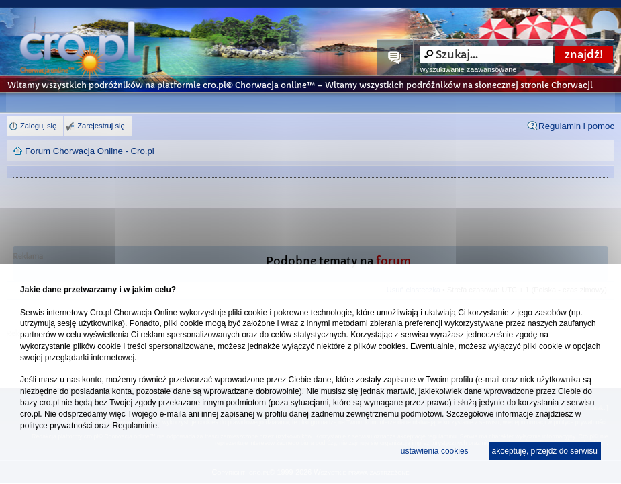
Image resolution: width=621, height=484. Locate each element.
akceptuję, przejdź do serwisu (545, 451)
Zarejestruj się (100, 126)
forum (393, 261)
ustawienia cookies (435, 451)
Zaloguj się (38, 126)
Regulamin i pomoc (576, 126)
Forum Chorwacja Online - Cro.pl (89, 151)
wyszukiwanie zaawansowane (468, 69)
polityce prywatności (56, 425)
